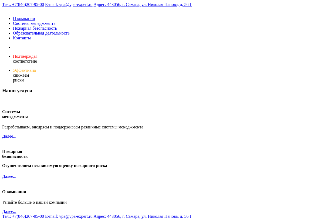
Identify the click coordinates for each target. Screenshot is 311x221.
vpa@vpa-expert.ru (69, 4)
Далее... (9, 136)
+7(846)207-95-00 (23, 4)
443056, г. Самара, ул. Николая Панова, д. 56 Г (143, 4)
